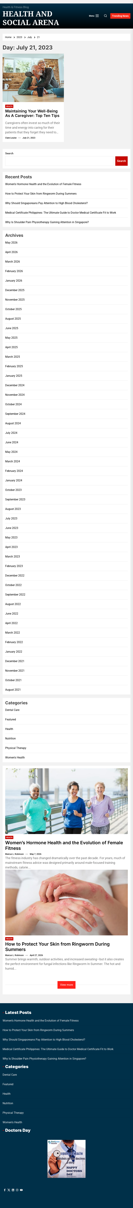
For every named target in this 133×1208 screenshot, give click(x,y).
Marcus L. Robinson (14, 854)
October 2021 (13, 680)
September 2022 (15, 594)
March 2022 (12, 632)
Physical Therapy (15, 748)
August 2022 (13, 604)
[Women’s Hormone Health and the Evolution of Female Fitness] (66, 801)
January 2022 (13, 651)
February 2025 (14, 366)
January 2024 (13, 480)
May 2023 (11, 537)
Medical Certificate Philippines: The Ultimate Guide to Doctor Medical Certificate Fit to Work (60, 212)
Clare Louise (10, 138)
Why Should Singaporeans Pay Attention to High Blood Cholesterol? (46, 203)
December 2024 (14, 385)
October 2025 (13, 309)
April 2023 (11, 547)
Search (9, 153)
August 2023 (13, 509)
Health (9, 106)
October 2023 (13, 490)
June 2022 (11, 613)
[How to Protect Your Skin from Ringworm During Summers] (66, 902)
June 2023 (11, 528)
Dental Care (12, 710)
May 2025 (11, 337)
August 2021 (13, 689)
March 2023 (12, 556)
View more (66, 984)
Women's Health (15, 757)
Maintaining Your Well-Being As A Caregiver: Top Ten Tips (32, 113)
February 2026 (14, 271)
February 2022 (14, 642)
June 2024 (11, 442)
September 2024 (15, 413)
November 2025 (15, 299)
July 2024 (11, 432)
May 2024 (11, 452)
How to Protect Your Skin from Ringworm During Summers (41, 193)
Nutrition (10, 738)
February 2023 (14, 566)
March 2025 (12, 356)
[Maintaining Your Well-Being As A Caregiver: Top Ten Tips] (33, 78)
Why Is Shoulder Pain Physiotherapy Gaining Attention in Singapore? (47, 222)
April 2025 (11, 347)
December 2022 (14, 575)
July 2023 (11, 518)
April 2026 (11, 252)
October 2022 (13, 585)
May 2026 (11, 242)
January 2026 (13, 280)
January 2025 (13, 375)
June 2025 (11, 328)
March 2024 (12, 461)
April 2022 (11, 623)
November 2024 (15, 394)
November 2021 (15, 670)
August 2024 (13, 423)
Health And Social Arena (31, 18)
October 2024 (13, 404)
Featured (10, 719)
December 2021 (14, 661)
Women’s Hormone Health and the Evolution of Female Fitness (43, 184)
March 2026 (12, 261)
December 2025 (14, 290)
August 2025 (13, 318)
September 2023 (15, 499)
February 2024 (14, 471)
